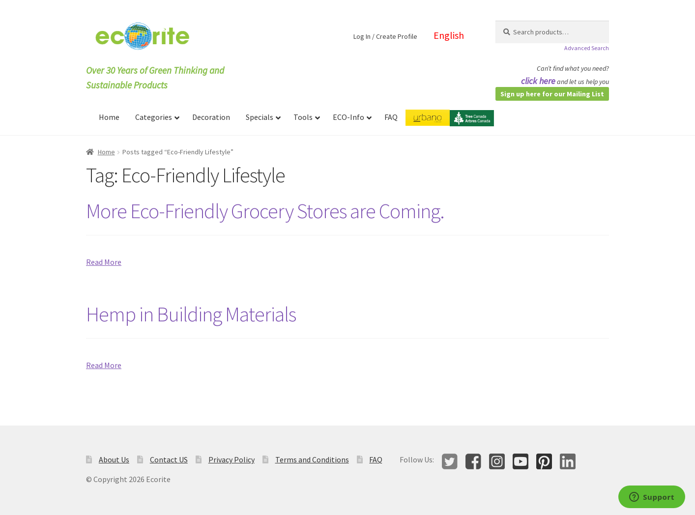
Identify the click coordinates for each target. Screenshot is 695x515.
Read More (103, 262)
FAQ (375, 459)
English (449, 35)
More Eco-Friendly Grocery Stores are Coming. (265, 211)
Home (106, 151)
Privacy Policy (231, 459)
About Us (114, 459)
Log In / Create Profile (385, 36)
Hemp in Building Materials (191, 314)
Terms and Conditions (312, 459)
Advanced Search (586, 48)
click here (538, 80)
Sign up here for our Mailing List (552, 93)
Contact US (169, 459)
